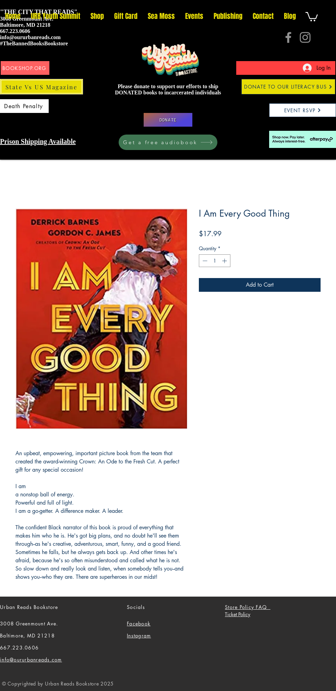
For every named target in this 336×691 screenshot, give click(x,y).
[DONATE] (168, 120)
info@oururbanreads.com (30, 37)
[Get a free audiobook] (168, 142)
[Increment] (225, 261)
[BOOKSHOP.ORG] (25, 68)
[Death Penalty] (24, 106)
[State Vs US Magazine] (41, 86)
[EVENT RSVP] (302, 110)
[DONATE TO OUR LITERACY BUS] (288, 86)
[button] (311, 16)
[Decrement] (204, 261)
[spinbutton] (214, 261)
